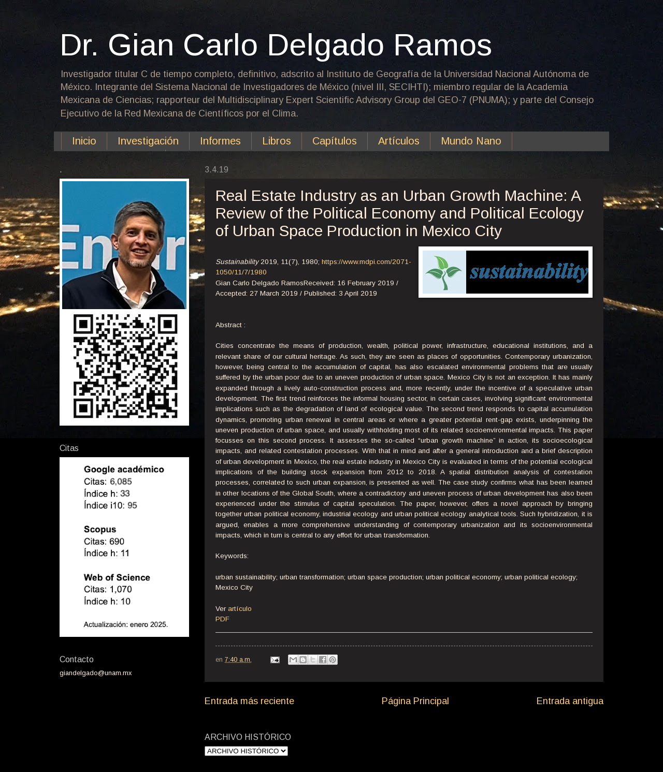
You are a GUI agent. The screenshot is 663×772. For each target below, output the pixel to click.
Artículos (399, 141)
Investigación (148, 141)
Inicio (84, 141)
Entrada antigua (570, 701)
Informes (220, 141)
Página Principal (415, 701)
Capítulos (334, 141)
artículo (240, 609)
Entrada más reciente (249, 701)
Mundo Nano (471, 141)
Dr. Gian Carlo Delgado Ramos (276, 44)
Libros (276, 141)
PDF (222, 619)
